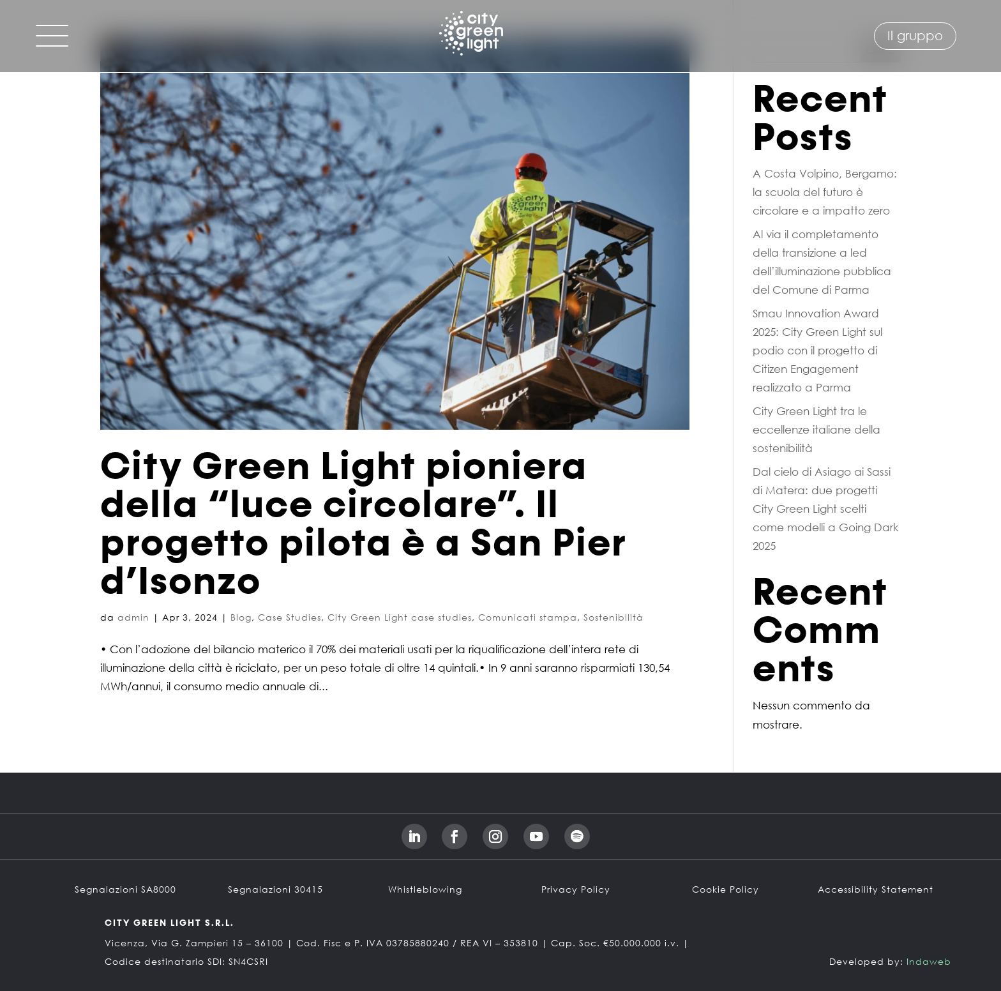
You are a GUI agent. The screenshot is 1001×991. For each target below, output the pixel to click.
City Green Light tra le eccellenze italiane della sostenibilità (816, 429)
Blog (241, 617)
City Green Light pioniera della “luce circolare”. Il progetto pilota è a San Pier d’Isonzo (363, 525)
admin (133, 617)
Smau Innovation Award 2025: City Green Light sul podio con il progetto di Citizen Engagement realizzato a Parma (817, 350)
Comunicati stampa (527, 617)
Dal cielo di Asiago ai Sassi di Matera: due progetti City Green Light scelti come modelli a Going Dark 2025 (826, 508)
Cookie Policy (725, 889)
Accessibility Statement (875, 889)
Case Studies (289, 617)
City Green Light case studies (399, 617)
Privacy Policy (575, 889)
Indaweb (929, 961)
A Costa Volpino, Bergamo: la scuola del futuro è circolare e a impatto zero (825, 192)
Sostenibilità (613, 617)
